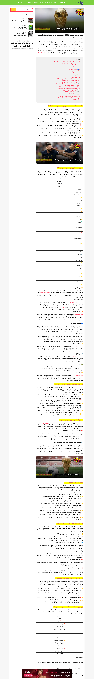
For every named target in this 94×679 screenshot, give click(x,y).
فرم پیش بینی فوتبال (46, 423)
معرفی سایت (56, 2)
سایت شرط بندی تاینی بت (77, 346)
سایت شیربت (61, 307)
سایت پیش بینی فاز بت (78, 356)
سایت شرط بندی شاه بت (45, 292)
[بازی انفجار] (82, 2)
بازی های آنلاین (22, 2)
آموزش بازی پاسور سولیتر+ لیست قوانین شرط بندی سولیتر (20, 28)
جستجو (13, 9)
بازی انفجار (77, 2)
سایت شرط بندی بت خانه (78, 367)
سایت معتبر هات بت (78, 314)
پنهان (76, 59)
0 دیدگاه (72, 38)
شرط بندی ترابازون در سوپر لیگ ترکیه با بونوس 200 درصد (19, 21)
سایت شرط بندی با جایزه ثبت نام (76, 302)
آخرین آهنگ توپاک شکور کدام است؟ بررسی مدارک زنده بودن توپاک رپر (19, 34)
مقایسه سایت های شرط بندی (32, 2)
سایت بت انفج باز (79, 375)
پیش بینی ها (43, 2)
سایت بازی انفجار (63, 2)
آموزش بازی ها (50, 2)
